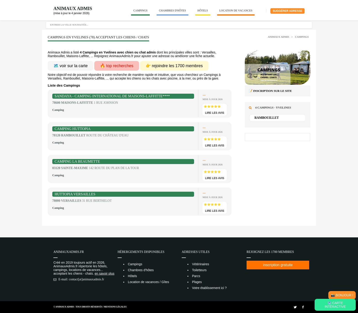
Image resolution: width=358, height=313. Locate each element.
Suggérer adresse (287, 11)
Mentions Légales (115, 306)
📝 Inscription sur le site (270, 91)
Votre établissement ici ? (209, 288)
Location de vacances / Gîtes (148, 282)
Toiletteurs (199, 270)
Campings (140, 10)
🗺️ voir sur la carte (70, 66)
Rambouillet (267, 117)
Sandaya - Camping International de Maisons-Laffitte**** (112, 96)
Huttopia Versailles (75, 194)
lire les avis (214, 112)
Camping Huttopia (73, 129)
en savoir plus (104, 273)
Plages (197, 282)
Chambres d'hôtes (172, 10)
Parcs (196, 276)
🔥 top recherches (116, 66)
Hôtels (202, 10)
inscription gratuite (278, 265)
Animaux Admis (72, 8)
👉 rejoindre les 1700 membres (174, 66)
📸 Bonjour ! (342, 295)
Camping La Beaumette (77, 161)
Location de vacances (236, 10)
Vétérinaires (200, 264)
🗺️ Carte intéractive (335, 304)
